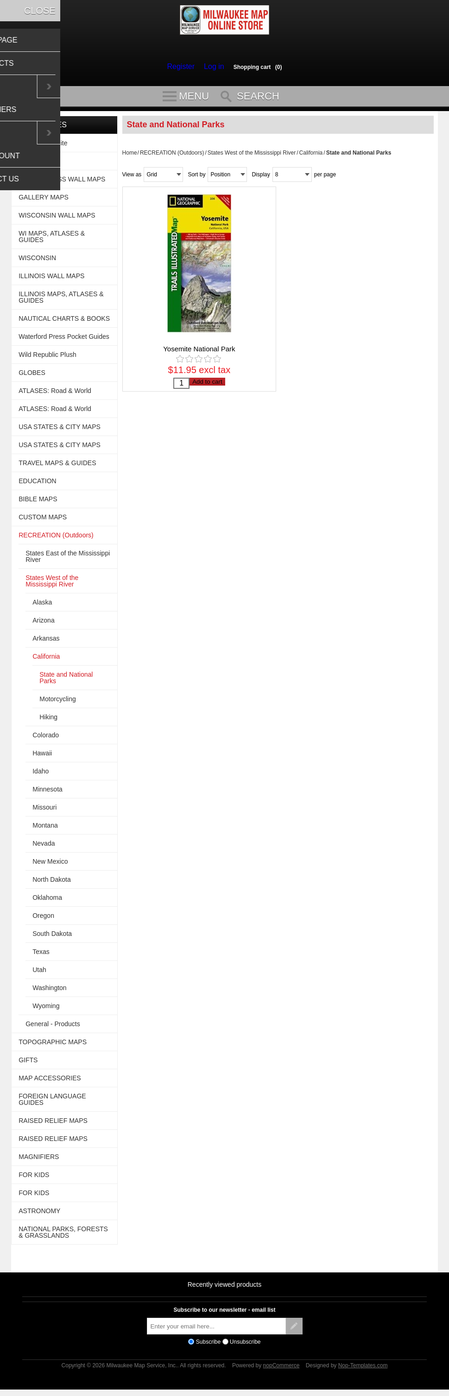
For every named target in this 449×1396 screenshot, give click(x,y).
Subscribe (208, 1346)
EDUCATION (37, 485)
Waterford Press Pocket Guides (64, 340)
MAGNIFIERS (39, 1161)
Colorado (45, 739)
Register (183, 66)
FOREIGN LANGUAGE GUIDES (52, 1103)
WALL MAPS (37, 165)
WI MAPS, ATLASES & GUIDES (52, 241)
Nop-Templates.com (363, 1369)
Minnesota (47, 793)
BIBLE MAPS (38, 503)
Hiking (48, 721)
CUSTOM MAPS (43, 521)
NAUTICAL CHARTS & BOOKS (64, 322)
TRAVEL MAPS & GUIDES (57, 467)
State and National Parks (66, 682)
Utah (39, 974)
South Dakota (52, 937)
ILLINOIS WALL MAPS (51, 280)
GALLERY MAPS (44, 201)
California (311, 157)
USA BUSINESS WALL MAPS (62, 183)
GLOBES (32, 376)
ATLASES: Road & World (55, 395)
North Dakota (51, 883)
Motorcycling (57, 703)
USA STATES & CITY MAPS (60, 431)
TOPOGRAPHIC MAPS (53, 1046)
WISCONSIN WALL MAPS (57, 219)
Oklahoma (47, 901)
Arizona (43, 624)
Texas (41, 956)
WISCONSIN (37, 262)
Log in (211, 66)
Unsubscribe (245, 1346)
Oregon (43, 919)
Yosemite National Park (199, 353)
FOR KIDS (34, 1179)
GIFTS (28, 1064)
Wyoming (45, 1010)
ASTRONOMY (39, 1215)
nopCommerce (281, 1369)
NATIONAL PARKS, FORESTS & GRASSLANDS (63, 1236)
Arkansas (45, 642)
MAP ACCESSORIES (50, 1082)
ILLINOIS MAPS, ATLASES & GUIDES (61, 301)
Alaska (42, 606)
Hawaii (42, 757)
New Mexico (50, 865)
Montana (44, 829)
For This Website (43, 147)
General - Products (52, 1028)
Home (129, 157)
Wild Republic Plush (47, 358)
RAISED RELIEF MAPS (53, 1124)
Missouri (44, 811)
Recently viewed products (225, 1288)
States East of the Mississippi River (67, 560)
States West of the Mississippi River (252, 157)
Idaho (40, 775)
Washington (49, 992)
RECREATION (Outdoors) (172, 157)
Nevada (43, 847)
